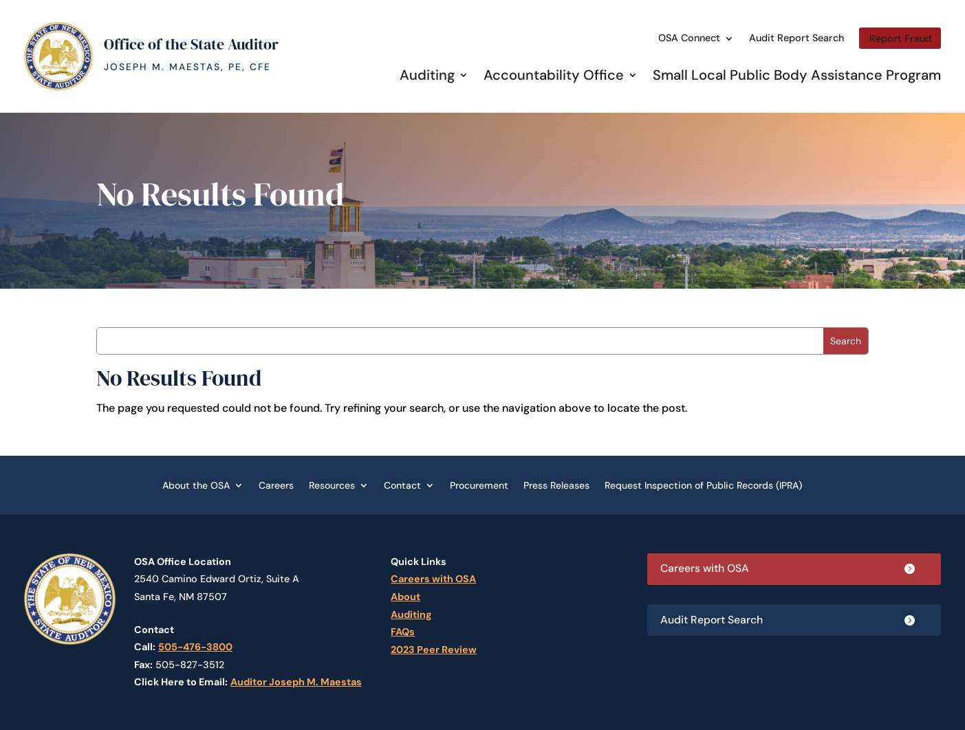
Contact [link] (402, 484)
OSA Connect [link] (689, 38)
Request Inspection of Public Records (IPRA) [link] (703, 484)
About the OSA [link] (196, 484)
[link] (58, 87)
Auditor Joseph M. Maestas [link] (296, 682)
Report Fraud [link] (900, 38)
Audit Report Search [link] (796, 38)
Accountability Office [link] (554, 75)
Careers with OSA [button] (706, 569)
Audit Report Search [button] (712, 620)
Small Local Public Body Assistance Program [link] (797, 75)
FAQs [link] (403, 632)
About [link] (405, 596)
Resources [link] (332, 484)
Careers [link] (276, 484)
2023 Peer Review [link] (434, 649)
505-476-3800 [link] (195, 647)
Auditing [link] (427, 75)
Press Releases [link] (556, 484)
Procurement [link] (479, 484)
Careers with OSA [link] (433, 579)
